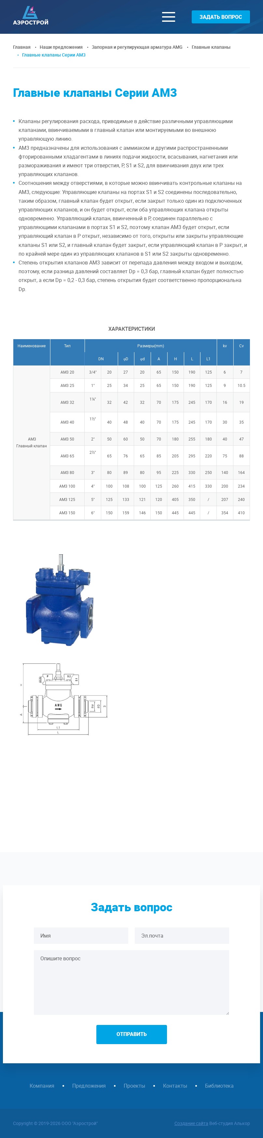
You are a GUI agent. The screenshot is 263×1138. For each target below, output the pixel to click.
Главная (22, 47)
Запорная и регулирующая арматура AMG (137, 47)
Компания (42, 1085)
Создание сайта (191, 1123)
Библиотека (219, 1085)
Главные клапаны (211, 47)
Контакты (175, 1085)
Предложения (89, 1085)
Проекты (134, 1085)
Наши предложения (61, 47)
